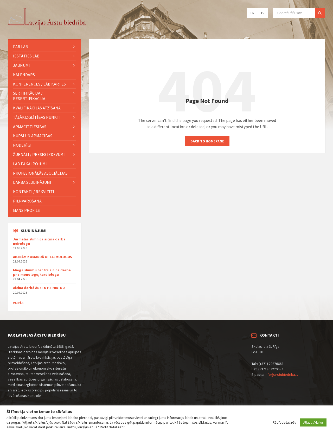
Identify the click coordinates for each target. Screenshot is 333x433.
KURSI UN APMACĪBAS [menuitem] (32, 135)
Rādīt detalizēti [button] (284, 422)
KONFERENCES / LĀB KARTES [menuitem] (39, 84)
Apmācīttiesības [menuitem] (29, 126)
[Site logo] (47, 28)
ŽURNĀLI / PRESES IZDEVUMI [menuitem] (39, 154)
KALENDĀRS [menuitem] (24, 74)
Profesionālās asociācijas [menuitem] (40, 173)
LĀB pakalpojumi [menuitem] (30, 163)
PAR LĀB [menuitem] (20, 46)
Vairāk (18, 303)
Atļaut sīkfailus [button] (313, 422)
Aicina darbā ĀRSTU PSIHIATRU (39, 287)
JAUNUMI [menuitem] (21, 65)
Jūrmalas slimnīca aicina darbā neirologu (39, 241)
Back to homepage (207, 141)
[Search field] (299, 13)
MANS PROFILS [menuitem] (26, 210)
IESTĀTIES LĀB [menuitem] (26, 55)
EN (252, 13)
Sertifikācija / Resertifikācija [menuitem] (29, 95)
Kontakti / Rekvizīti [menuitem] (33, 191)
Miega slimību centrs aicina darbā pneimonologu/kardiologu (42, 272)
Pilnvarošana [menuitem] (27, 201)
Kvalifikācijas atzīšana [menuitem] (37, 107)
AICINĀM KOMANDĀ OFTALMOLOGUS (42, 256)
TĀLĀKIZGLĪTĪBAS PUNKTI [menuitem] (37, 117)
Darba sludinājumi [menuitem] (32, 182)
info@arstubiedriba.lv (281, 374)
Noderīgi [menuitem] (22, 145)
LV (262, 13)
